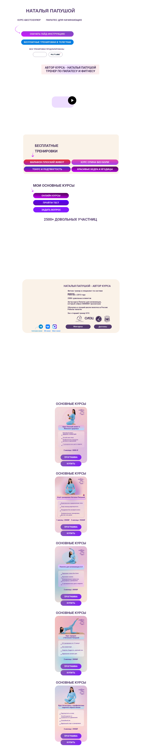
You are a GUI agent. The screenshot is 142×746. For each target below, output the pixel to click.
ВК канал (47, 331)
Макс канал (56, 331)
